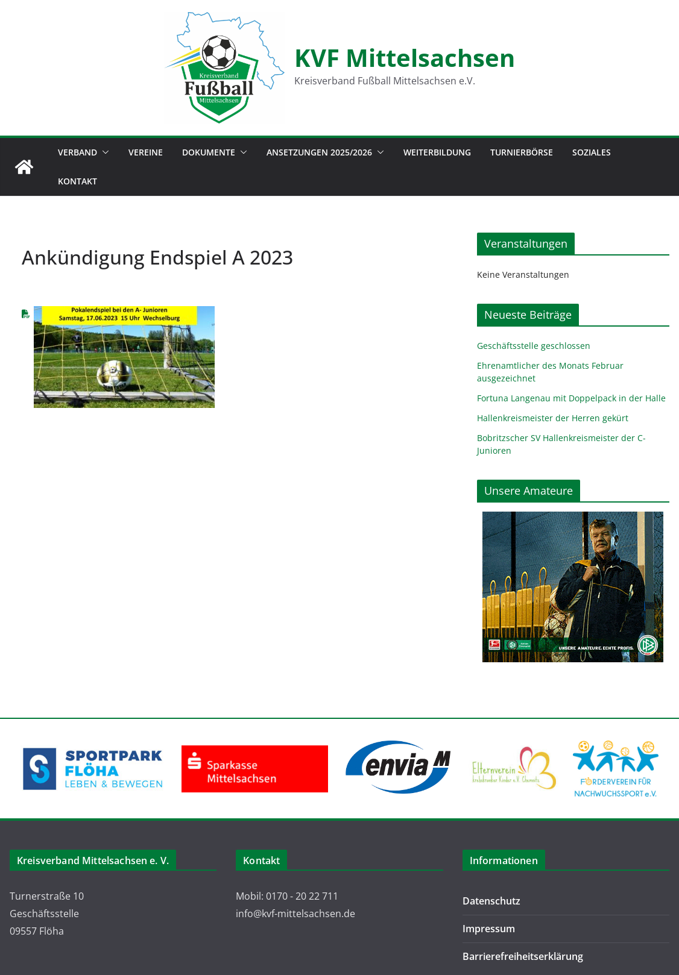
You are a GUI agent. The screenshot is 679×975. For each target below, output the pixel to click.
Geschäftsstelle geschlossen (533, 345)
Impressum (489, 928)
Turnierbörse (521, 152)
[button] (103, 152)
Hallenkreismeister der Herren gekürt (552, 418)
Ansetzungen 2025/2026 (319, 152)
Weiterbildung (437, 152)
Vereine (145, 152)
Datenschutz (491, 901)
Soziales (591, 152)
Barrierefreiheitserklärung (523, 956)
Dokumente (208, 152)
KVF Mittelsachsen (404, 57)
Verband (77, 152)
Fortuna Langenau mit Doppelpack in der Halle (571, 398)
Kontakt (77, 181)
